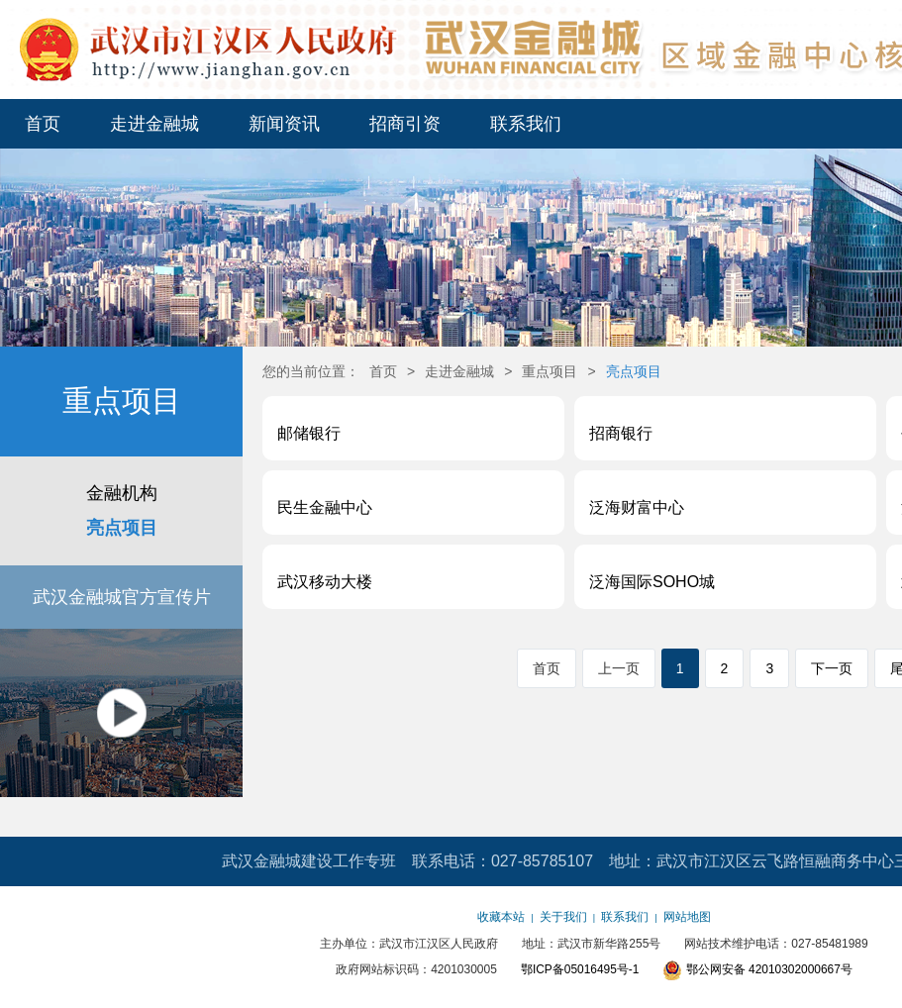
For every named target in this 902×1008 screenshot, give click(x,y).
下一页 (831, 668)
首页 (42, 124)
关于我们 (563, 917)
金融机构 (121, 493)
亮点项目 (121, 528)
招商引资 (405, 124)
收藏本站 (501, 917)
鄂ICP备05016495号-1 (579, 969)
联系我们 (525, 124)
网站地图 (687, 917)
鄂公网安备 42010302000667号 (757, 969)
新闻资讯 (284, 124)
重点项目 (549, 371)
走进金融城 (154, 124)
